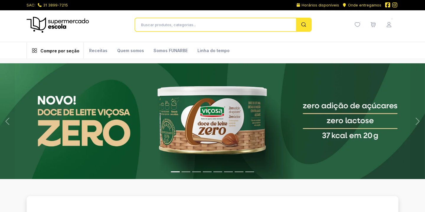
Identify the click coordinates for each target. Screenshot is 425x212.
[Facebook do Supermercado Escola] (387, 5)
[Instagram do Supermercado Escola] (394, 5)
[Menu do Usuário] (388, 24)
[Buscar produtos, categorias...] (217, 25)
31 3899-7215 (52, 5)
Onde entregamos (361, 5)
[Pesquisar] (303, 24)
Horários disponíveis (317, 5)
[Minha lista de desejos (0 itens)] (357, 24)
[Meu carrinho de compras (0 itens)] (373, 24)
